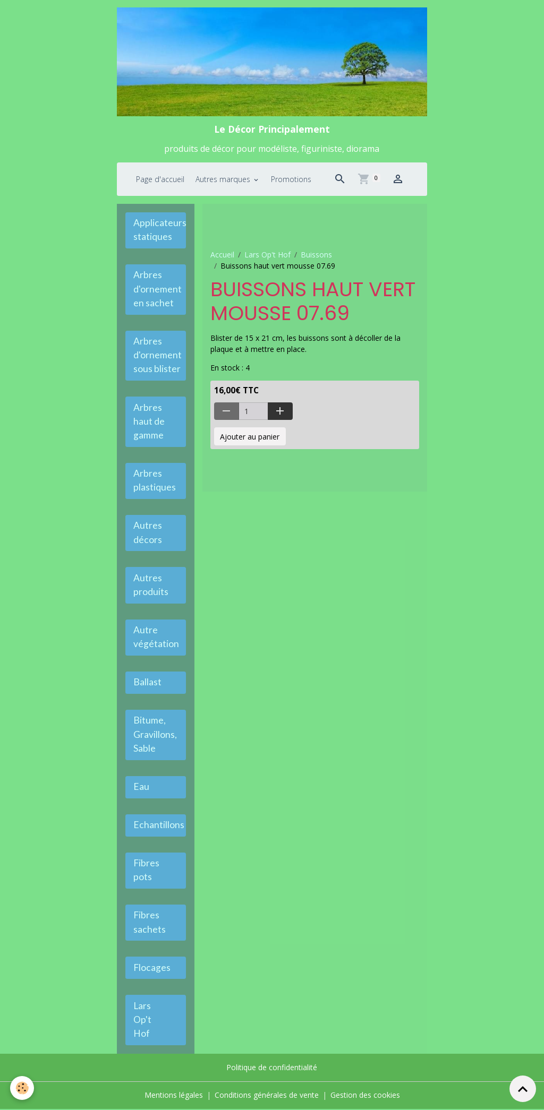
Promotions (291, 179)
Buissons (316, 255)
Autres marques (224, 179)
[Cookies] (23, 1088)
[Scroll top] (522, 1088)
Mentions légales (173, 1096)
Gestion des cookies (365, 1096)
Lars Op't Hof (267, 255)
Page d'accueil (160, 179)
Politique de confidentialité (271, 1069)
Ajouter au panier (249, 437)
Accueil (222, 255)
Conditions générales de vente (267, 1096)
